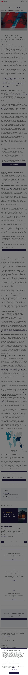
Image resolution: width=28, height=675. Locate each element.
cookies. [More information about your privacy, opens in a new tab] (13, 667)
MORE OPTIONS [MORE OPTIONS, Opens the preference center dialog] (14, 669)
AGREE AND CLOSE (14, 672)
